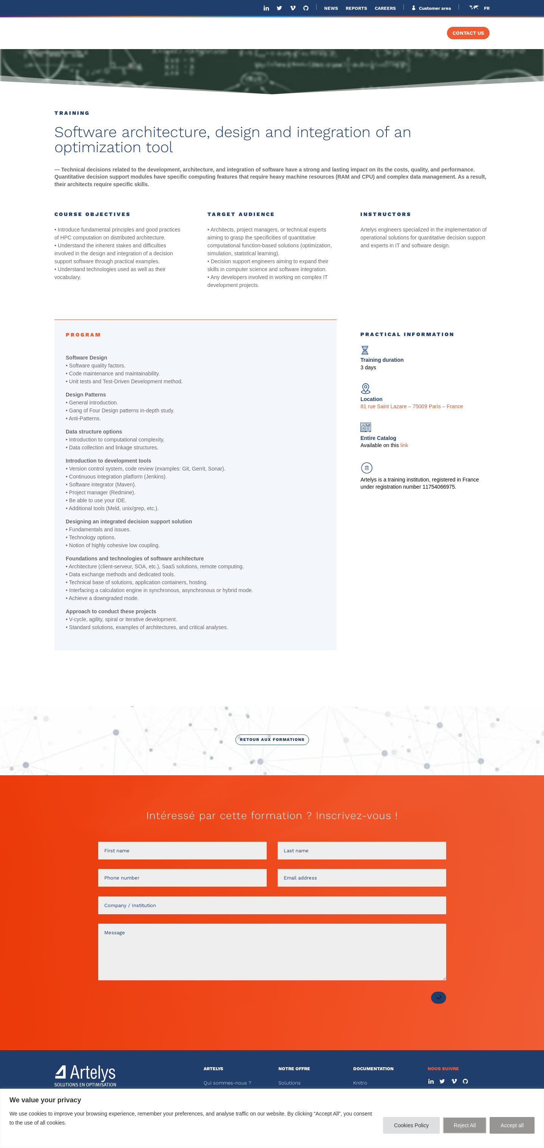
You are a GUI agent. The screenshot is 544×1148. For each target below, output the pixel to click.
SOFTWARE (322, 33)
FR (487, 8)
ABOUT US (227, 33)
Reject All (465, 1125)
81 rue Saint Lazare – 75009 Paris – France (411, 406)
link (403, 445)
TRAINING (418, 33)
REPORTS (356, 8)
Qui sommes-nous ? (227, 1083)
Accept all (512, 1125)
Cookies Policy (411, 1125)
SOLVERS (371, 33)
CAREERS (385, 8)
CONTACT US (468, 33)
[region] (272, 1118)
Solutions (289, 1083)
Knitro (360, 1083)
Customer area (434, 8)
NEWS (331, 8)
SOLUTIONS (270, 33)
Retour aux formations (272, 739)
